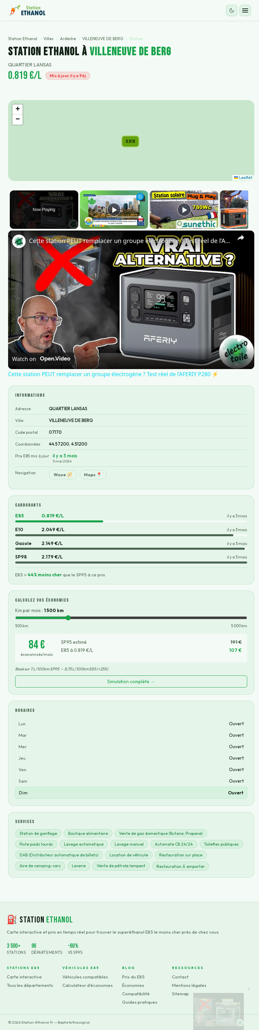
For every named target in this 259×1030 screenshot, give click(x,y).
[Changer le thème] (231, 10)
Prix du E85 (133, 976)
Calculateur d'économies (87, 985)
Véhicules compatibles (85, 976)
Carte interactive (24, 976)
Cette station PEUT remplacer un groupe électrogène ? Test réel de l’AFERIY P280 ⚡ (130, 241)
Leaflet (243, 177)
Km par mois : (39, 610)
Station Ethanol (22, 38)
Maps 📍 (93, 474)
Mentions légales (189, 985)
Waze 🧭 (63, 474)
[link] (19, 241)
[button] (130, 141)
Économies (133, 985)
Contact (180, 976)
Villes (49, 38)
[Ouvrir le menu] (245, 10)
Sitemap (180, 993)
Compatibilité (136, 993)
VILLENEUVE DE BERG (102, 38)
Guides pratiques (139, 1002)
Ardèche (68, 38)
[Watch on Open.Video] (41, 358)
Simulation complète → (131, 681)
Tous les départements (30, 985)
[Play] (182, 209)
